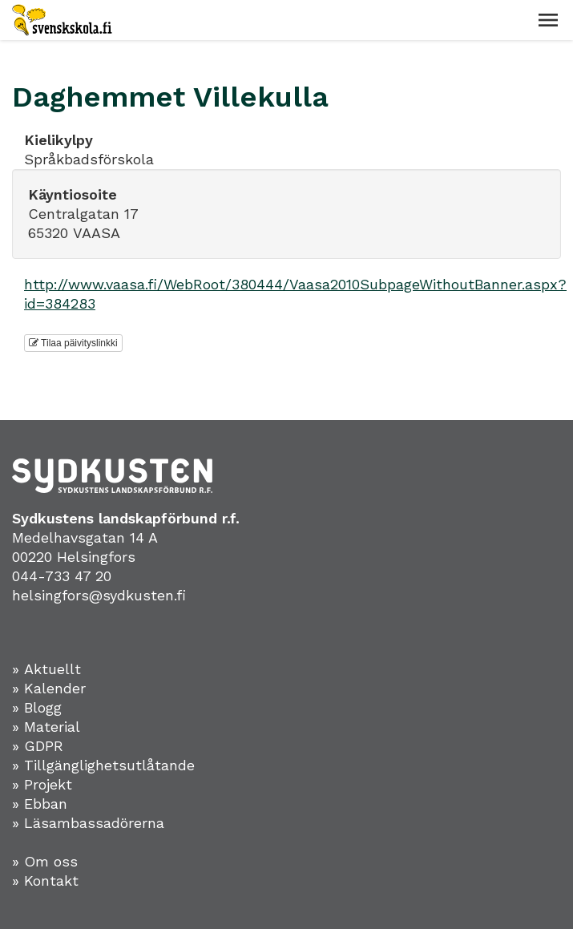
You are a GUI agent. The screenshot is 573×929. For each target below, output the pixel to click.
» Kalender (49, 688)
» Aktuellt (46, 668)
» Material (46, 726)
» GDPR (37, 745)
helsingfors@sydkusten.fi (99, 595)
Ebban (45, 803)
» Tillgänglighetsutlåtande (103, 765)
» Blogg (37, 707)
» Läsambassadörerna (88, 822)
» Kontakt (45, 880)
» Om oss (45, 861)
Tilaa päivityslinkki (73, 343)
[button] (548, 20)
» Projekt (42, 784)
